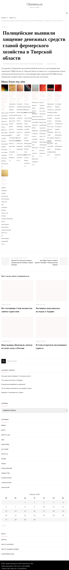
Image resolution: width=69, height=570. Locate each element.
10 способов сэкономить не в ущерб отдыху (16, 387)
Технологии (6, 481)
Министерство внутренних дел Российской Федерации (26, 64)
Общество (5, 471)
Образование (6, 467)
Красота (6, 27)
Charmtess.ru (34, 4)
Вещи (3, 424)
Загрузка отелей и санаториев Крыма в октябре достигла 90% (27, 97)
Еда (2, 438)
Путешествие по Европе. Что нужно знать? (16, 375)
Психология (6, 476)
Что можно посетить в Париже (12, 379)
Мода (3, 462)
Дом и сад (5, 433)
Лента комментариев (10, 548)
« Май (3, 524)
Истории (4, 448)
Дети (3, 428)
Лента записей (7, 543)
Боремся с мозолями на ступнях (12, 391)
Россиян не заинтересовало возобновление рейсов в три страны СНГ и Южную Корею (20, 97)
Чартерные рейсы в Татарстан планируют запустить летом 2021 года (50, 97)
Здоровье (5, 443)
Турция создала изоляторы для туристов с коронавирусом (43, 96)
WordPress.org (7, 552)
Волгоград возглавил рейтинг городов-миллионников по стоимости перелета (12, 97)
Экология (5, 486)
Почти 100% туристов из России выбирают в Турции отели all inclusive (35, 96)
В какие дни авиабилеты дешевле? (13, 383)
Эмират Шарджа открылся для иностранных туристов (4, 180)
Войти (3, 538)
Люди (3, 457)
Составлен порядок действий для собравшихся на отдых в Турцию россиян (58, 97)
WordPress (23, 567)
